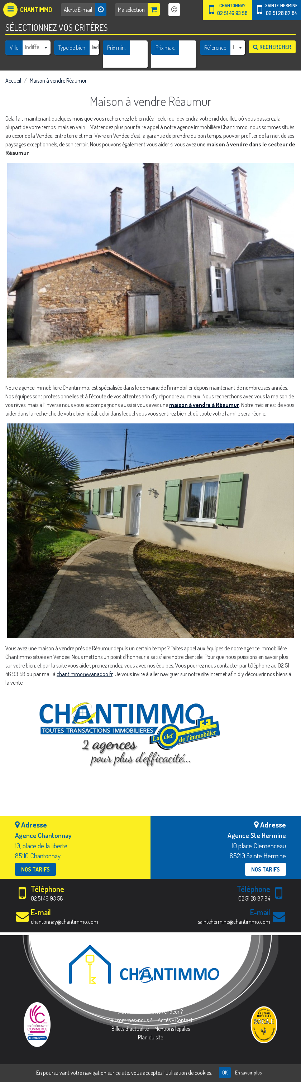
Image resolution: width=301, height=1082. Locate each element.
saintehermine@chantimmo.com (234, 921)
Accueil (13, 80)
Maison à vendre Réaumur (58, 80)
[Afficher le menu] (27, 9)
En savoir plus (248, 1072)
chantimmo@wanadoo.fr (85, 674)
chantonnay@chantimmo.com (64, 921)
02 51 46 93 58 (232, 13)
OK (225, 1072)
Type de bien (71, 47)
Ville (14, 47)
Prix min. (116, 47)
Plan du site (150, 1037)
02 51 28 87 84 (281, 13)
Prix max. (165, 47)
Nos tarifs (35, 869)
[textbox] (36, 46)
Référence (215, 47)
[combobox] (36, 47)
